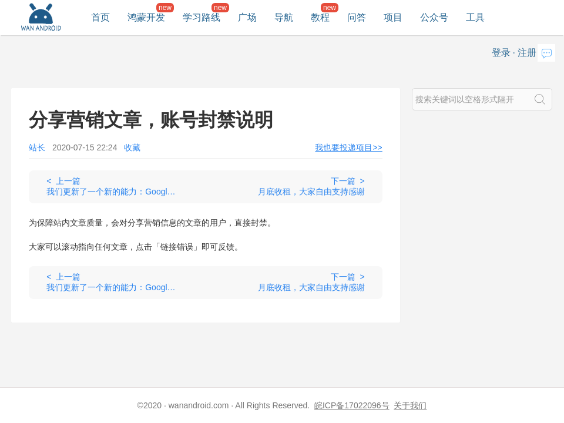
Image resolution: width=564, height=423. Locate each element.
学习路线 (201, 17)
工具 (475, 17)
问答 (356, 17)
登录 (501, 53)
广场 (247, 17)
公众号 (434, 17)
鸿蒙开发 (146, 17)
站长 (37, 147)
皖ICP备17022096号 (352, 405)
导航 (283, 17)
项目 (393, 17)
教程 (320, 17)
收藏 (132, 147)
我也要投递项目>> (348, 147)
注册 (527, 53)
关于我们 (410, 405)
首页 (100, 17)
